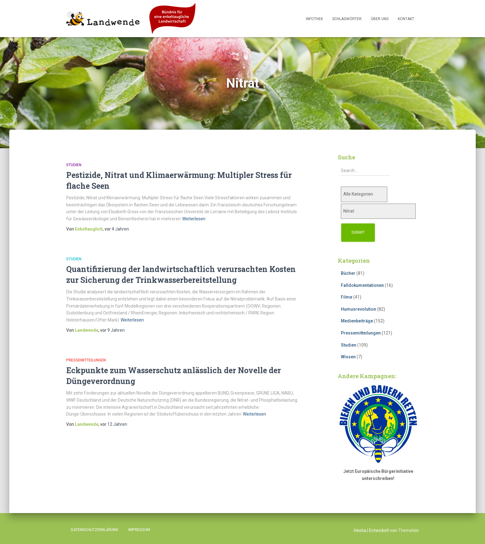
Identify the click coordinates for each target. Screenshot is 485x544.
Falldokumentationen (362, 285)
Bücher (348, 273)
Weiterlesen (193, 218)
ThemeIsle (408, 530)
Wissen (348, 356)
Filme (346, 297)
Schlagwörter (347, 19)
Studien (73, 165)
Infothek (314, 19)
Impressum (139, 530)
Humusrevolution (358, 309)
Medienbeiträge (357, 320)
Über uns (379, 19)
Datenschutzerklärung (94, 530)
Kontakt (406, 19)
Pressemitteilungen (86, 360)
